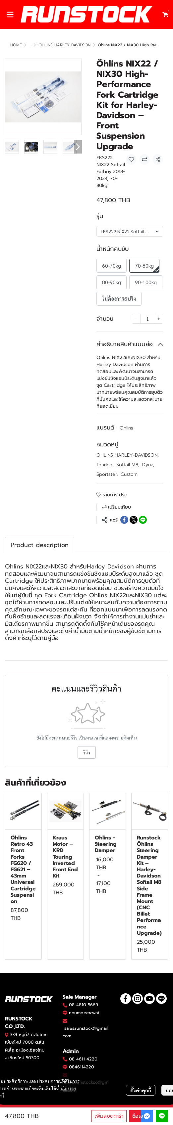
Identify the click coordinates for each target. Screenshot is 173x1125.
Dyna (148, 464)
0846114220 (81, 1067)
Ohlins (126, 428)
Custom (129, 474)
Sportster (107, 474)
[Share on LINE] (143, 520)
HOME (16, 45)
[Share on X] (134, 520)
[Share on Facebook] (124, 520)
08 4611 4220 (83, 1059)
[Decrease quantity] (136, 318)
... (30, 45)
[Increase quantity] (159, 318)
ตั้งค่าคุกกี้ (140, 1090)
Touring (105, 464)
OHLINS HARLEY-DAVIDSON (64, 45)
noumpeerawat (84, 1013)
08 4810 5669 (83, 1005)
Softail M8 (128, 464)
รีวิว (86, 752)
